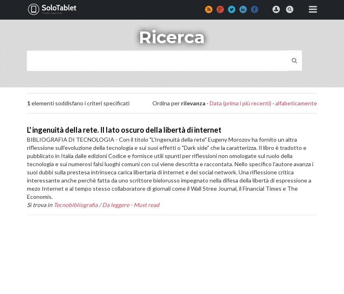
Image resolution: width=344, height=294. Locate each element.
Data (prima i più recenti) (240, 103)
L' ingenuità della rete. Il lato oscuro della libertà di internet (124, 129)
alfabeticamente (296, 103)
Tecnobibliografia (76, 204)
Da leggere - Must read (130, 204)
